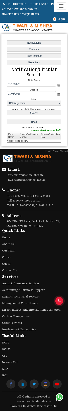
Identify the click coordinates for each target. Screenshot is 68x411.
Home (6, 237)
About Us (8, 244)
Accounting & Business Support (23, 290)
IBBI (4, 375)
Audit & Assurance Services (20, 283)
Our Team (9, 250)
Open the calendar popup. (59, 85)
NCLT (5, 342)
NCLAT (6, 349)
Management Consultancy (20, 303)
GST (4, 355)
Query (6, 263)
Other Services (12, 322)
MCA (5, 368)
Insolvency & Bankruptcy (19, 329)
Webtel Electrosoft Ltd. (42, 406)
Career (6, 257)
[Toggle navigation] (61, 6)
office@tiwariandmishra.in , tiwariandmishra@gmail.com (28, 9)
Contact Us (9, 270)
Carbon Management (16, 316)
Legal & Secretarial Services (21, 296)
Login (59, 18)
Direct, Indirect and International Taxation (31, 309)
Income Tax (10, 362)
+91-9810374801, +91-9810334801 (26, 4)
